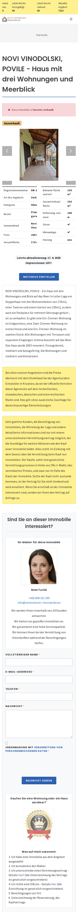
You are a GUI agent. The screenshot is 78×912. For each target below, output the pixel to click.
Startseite (42, 35)
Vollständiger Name (22, 673)
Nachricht (14, 724)
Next (69, 148)
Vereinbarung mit (34, 767)
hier (20, 893)
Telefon (12, 707)
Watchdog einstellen (39, 295)
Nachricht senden (39, 799)
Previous (7, 148)
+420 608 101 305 (39, 616)
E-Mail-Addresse (19, 690)
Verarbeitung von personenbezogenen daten (34, 767)
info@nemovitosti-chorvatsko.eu (39, 621)
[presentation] (39, 783)
